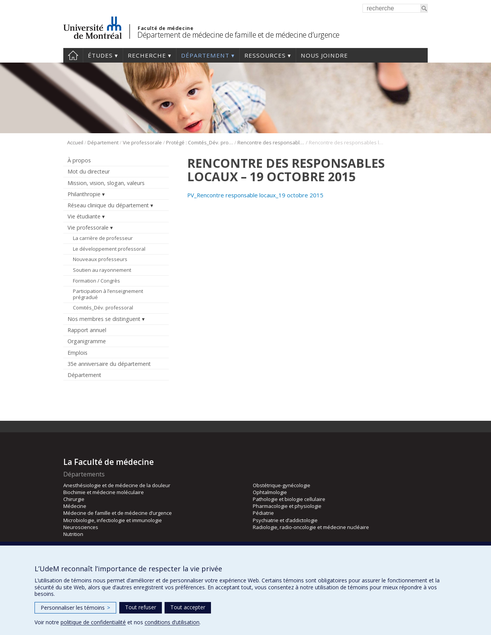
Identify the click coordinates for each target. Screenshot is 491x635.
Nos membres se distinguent (104, 318)
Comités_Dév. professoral (103, 307)
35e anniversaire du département (109, 363)
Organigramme (87, 341)
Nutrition (73, 534)
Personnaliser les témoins (75, 607)
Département (205, 55)
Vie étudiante (84, 216)
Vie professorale (142, 142)
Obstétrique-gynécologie (281, 485)
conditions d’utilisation (172, 622)
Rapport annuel (87, 330)
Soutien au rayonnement (102, 269)
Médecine (74, 506)
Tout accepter (187, 607)
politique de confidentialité (93, 622)
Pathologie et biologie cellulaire (289, 499)
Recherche (147, 55)
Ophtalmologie (270, 492)
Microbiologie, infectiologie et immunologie (112, 520)
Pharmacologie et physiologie (287, 506)
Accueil (73, 55)
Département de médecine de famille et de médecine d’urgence (238, 35)
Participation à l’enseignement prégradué (108, 294)
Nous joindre (324, 55)
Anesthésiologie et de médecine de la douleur (116, 485)
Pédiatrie (263, 512)
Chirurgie (73, 499)
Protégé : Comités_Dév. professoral (199, 142)
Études (100, 55)
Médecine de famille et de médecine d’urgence (117, 512)
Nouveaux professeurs (100, 259)
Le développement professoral (109, 248)
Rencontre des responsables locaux (271, 142)
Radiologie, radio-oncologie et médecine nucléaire (311, 527)
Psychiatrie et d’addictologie (285, 520)
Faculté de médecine (165, 28)
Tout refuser (140, 607)
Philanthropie (84, 194)
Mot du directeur (89, 171)
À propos (79, 160)
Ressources (265, 55)
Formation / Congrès (96, 280)
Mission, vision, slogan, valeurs (106, 183)
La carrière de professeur (103, 238)
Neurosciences (80, 527)
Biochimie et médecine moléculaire (103, 492)
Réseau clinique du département (108, 205)
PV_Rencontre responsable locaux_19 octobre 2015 (255, 195)
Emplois (77, 352)
